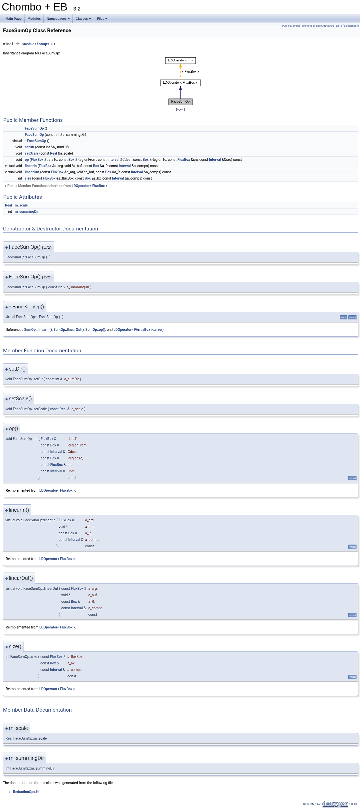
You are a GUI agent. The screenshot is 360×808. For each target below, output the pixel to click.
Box (71, 160)
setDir (29, 147)
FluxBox (37, 160)
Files (102, 20)
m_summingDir (26, 211)
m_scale (21, 205)
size (28, 178)
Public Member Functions (297, 25)
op (27, 160)
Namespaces (58, 20)
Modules (34, 18)
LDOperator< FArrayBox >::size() (139, 330)
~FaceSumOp (35, 141)
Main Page (14, 18)
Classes (84, 20)
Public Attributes (324, 25)
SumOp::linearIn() (38, 330)
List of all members (347, 25)
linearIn (31, 166)
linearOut (32, 172)
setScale (31, 153)
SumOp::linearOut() (69, 330)
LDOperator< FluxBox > (90, 186)
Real (53, 153)
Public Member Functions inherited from (56, 186)
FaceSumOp (34, 128)
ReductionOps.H (39, 44)
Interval (114, 160)
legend (180, 109)
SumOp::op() (96, 330)
